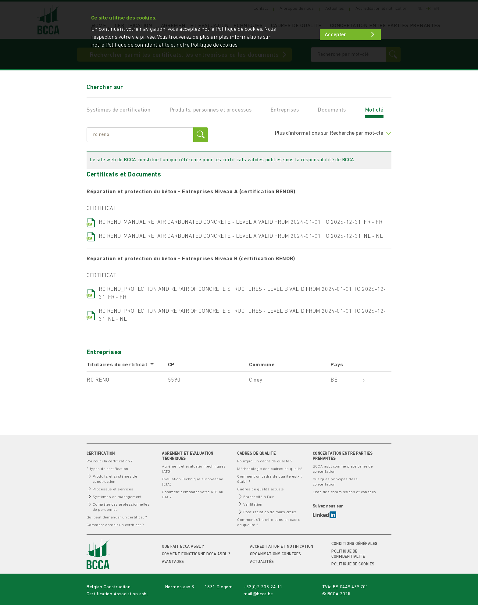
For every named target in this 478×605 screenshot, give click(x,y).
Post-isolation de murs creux (269, 512)
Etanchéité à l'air (258, 497)
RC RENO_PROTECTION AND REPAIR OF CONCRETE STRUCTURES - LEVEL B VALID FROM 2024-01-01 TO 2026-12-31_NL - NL (242, 315)
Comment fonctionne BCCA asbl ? (196, 554)
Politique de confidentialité (137, 45)
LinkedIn (324, 514)
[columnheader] (127, 365)
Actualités (262, 562)
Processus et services (113, 489)
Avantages (173, 562)
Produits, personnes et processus (210, 110)
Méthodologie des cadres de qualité (269, 469)
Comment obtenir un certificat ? (115, 525)
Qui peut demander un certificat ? (117, 517)
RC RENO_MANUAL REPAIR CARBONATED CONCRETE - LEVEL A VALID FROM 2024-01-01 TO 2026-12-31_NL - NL (241, 236)
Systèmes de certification (119, 110)
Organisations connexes (275, 554)
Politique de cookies (352, 564)
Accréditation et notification (281, 547)
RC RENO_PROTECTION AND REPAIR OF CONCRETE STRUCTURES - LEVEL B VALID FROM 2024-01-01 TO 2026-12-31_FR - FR (242, 293)
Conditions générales (354, 544)
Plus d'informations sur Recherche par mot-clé (333, 133)
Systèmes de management (117, 497)
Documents (332, 110)
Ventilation (252, 505)
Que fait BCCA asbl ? (183, 547)
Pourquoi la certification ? (110, 461)
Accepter (335, 35)
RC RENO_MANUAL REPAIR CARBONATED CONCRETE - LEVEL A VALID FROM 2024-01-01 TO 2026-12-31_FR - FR (240, 222)
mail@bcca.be (258, 594)
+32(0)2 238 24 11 (263, 587)
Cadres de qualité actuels (260, 489)
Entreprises (284, 110)
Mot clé (374, 110)
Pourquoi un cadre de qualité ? (264, 461)
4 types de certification (107, 469)
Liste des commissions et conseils (344, 492)
